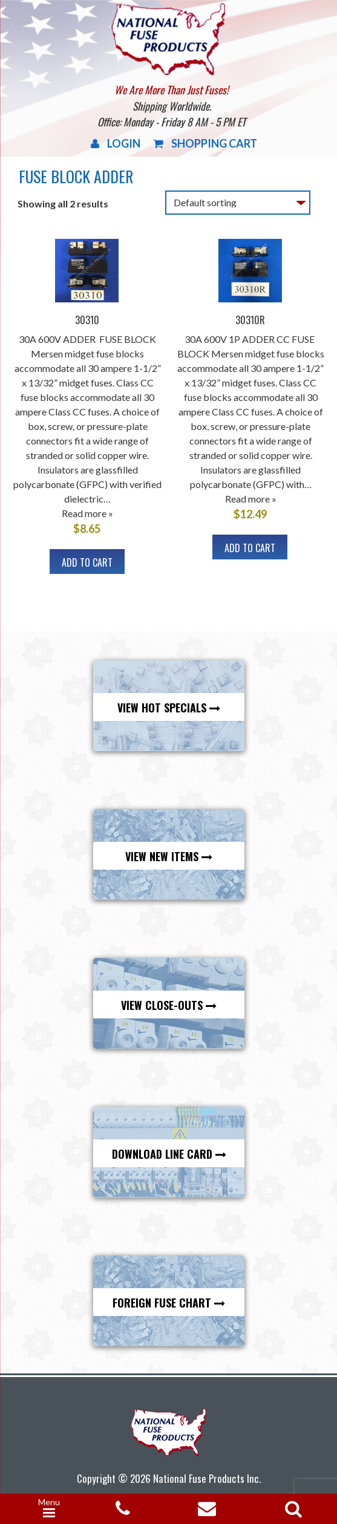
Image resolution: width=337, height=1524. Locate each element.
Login (115, 143)
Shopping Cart (205, 143)
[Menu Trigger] (49, 1509)
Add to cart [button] (87, 562)
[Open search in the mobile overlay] (291, 1505)
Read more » (87, 513)
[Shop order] (237, 202)
